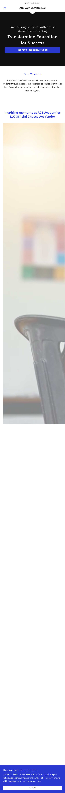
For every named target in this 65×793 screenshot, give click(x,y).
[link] (32, 8)
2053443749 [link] (32, 3)
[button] (7, 8)
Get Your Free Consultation (32, 50)
